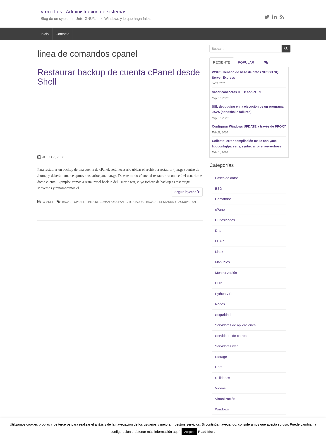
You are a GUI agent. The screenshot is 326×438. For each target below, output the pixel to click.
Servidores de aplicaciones (235, 325)
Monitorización (226, 273)
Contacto (62, 34)
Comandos (223, 199)
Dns (218, 230)
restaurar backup (143, 202)
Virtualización (225, 399)
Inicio (45, 34)
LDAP (219, 241)
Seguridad (222, 315)
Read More (207, 431)
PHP (218, 283)
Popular (246, 62)
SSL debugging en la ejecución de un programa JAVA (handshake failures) (247, 109)
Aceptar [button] (189, 431)
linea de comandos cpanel (107, 202)
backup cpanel (73, 202)
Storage (221, 357)
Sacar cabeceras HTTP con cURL (237, 92)
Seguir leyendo (187, 192)
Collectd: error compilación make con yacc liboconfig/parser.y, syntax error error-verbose (246, 143)
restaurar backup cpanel (179, 202)
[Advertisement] (75, 120)
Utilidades (222, 378)
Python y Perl (225, 294)
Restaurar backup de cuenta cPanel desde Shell (118, 77)
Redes (220, 304)
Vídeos (220, 388)
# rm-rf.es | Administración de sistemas (84, 11)
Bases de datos (226, 178)
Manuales (222, 262)
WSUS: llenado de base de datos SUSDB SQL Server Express (246, 74)
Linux (219, 251)
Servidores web (226, 346)
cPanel (48, 202)
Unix (218, 367)
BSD (218, 188)
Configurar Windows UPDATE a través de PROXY (249, 126)
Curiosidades (225, 220)
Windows (222, 409)
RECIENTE (221, 62)
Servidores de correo (231, 336)
